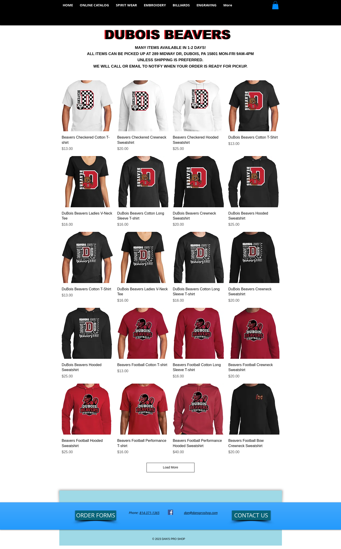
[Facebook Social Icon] (170, 512)
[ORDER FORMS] (95, 515)
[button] (275, 5)
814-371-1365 (149, 513)
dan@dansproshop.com (201, 513)
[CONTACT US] (251, 515)
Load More (170, 467)
